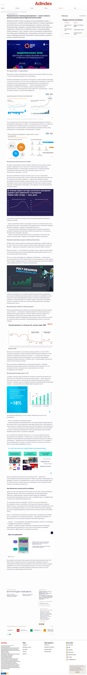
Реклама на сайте (27, 647)
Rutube (70, 657)
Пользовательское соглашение (6, 657)
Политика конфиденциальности (6, 656)
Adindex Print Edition (49, 647)
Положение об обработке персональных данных (9, 658)
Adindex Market (48, 649)
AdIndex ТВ (60, 8)
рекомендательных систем (74, 670)
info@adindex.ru (72, 659)
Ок (77, 672)
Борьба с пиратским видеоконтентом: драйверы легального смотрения (12, 595)
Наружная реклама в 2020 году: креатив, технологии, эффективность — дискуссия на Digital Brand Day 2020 (45, 593)
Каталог (24, 651)
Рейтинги (46, 644)
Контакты (70, 645)
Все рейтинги (83, 15)
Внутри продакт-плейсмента (19, 592)
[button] (52, 626)
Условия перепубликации (5, 646)
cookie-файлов (78, 668)
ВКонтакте (71, 652)
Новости (25, 653)
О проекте (25, 644)
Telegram (70, 649)
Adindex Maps (47, 651)
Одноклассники (72, 654)
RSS (69, 647)
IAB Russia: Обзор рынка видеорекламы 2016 (28, 595)
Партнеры (25, 649)
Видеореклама (17, 11)
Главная (2, 11)
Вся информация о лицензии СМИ (7, 655)
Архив (6, 11)
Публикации (10, 11)
